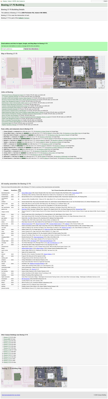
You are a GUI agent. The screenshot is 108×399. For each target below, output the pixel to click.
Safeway (67, 223)
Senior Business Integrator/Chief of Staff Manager (14, 110)
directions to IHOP (47, 144)
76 (28, 218)
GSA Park (24, 209)
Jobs (18, 1)
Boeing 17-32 (7, 360)
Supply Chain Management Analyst (10, 101)
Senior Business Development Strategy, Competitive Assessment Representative (21, 113)
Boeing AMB (7, 339)
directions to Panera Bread (70, 138)
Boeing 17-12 (7, 357)
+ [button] (3, 59)
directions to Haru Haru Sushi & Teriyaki (59, 135)
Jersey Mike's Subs (26, 192)
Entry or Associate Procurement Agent (11, 120)
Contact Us (22, 1)
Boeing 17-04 (7, 355)
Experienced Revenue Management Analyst (12, 95)
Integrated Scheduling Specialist (10, 109)
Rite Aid (34, 269)
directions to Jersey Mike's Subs (73, 133)
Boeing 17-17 (7, 351)
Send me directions (31, 49)
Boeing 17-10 (7, 358)
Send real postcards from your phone (11, 395)
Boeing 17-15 (7, 353)
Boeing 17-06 (7, 340)
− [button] (3, 61)
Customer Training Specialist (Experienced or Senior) (15, 106)
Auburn (10, 1)
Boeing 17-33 (7, 362)
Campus (23, 18)
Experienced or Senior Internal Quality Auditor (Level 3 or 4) (16, 102)
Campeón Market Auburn (55, 223)
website (49, 133)
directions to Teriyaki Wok (41, 151)
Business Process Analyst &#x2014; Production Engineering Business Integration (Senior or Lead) (26, 116)
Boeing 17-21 (7, 346)
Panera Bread (75, 192)
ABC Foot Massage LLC (53, 242)
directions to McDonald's (62, 156)
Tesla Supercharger (38, 237)
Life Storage (33, 240)
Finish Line (47, 229)
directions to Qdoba (56, 142)
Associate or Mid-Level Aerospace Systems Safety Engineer (16, 98)
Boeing (5, 1)
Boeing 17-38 (7, 344)
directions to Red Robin (45, 136)
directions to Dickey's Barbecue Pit (55, 147)
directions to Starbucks (60, 145)
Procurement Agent (6, 123)
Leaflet (51, 87)
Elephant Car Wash (66, 227)
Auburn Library (39, 248)
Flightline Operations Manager (9, 124)
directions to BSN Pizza (44, 149)
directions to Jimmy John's (48, 152)
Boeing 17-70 (7, 337)
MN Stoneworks (26, 278)
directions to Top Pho (37, 154)
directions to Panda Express (67, 158)
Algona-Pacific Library (27, 248)
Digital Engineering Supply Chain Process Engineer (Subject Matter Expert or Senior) (22, 112)
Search (105, 1)
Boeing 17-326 (7, 349)
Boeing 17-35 (7, 342)
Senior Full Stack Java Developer (10, 115)
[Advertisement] (42, 31)
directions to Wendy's (58, 140)
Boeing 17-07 (7, 348)
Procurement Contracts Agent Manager (11, 121)
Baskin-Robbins (48, 254)
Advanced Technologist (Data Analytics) (11, 107)
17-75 (14, 1)
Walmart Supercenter (27, 223)
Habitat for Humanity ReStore (37, 263)
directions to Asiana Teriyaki (43, 131)
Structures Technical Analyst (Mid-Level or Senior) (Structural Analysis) (19, 99)
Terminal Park (79, 209)
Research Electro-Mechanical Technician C (12, 104)
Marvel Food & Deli (40, 223)
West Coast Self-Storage (46, 240)
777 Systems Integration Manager (10, 96)
